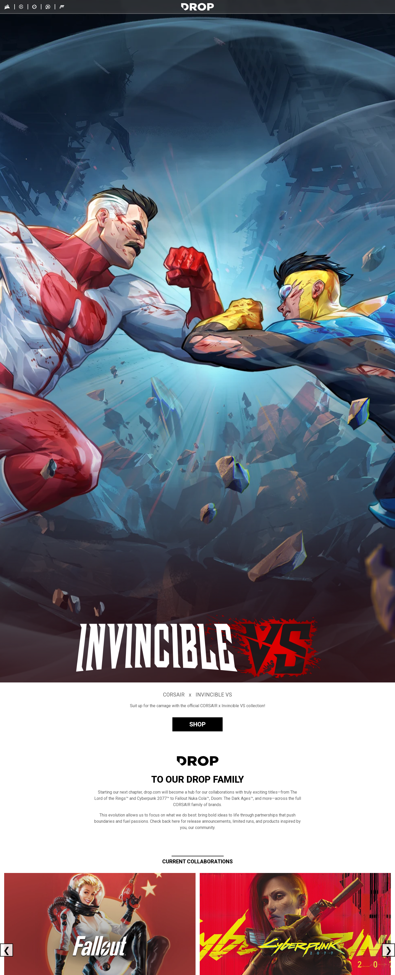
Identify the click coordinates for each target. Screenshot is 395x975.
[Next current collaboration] (388, 950)
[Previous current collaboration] (6, 950)
